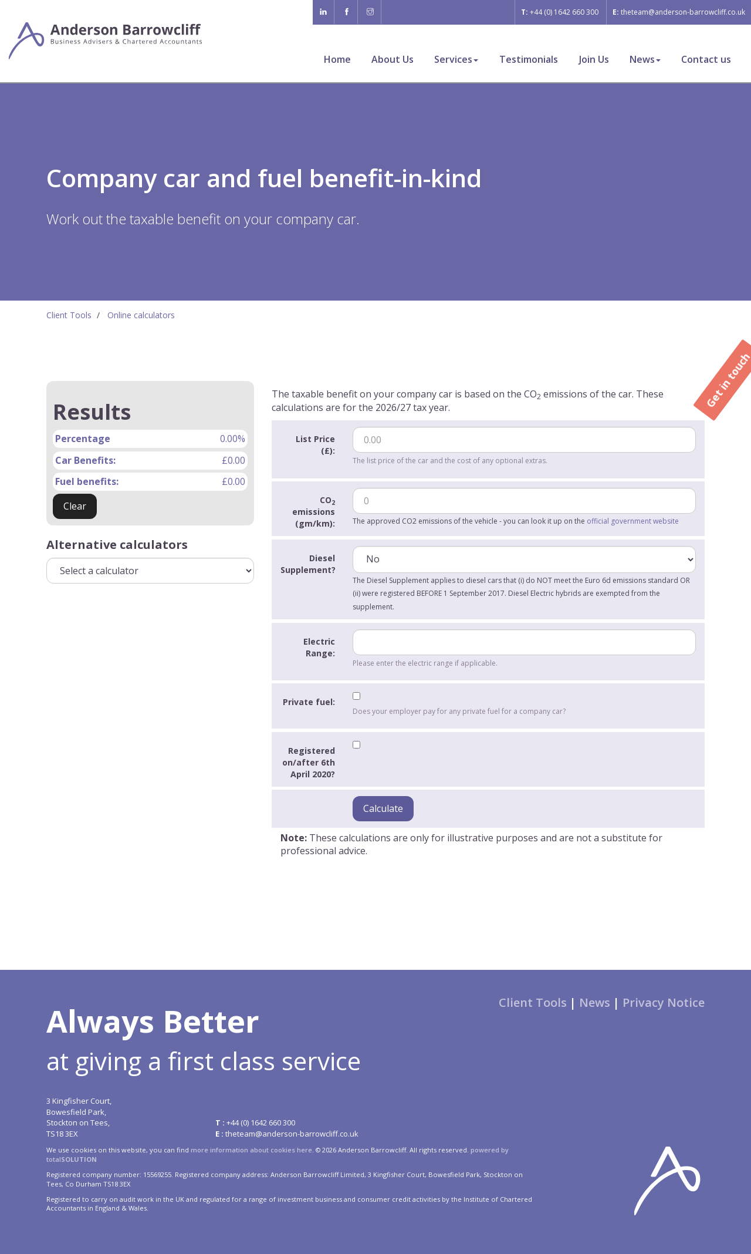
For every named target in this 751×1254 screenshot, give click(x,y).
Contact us (706, 59)
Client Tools (69, 315)
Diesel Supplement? (308, 563)
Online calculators (141, 315)
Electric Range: (319, 647)
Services (456, 59)
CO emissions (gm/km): (313, 511)
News (645, 59)
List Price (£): (315, 444)
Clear (74, 506)
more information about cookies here (251, 1149)
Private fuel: (309, 701)
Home (337, 59)
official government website (633, 521)
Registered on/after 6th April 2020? (308, 762)
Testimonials (528, 59)
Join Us (594, 59)
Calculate (383, 808)
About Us (392, 59)
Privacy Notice (664, 1002)
